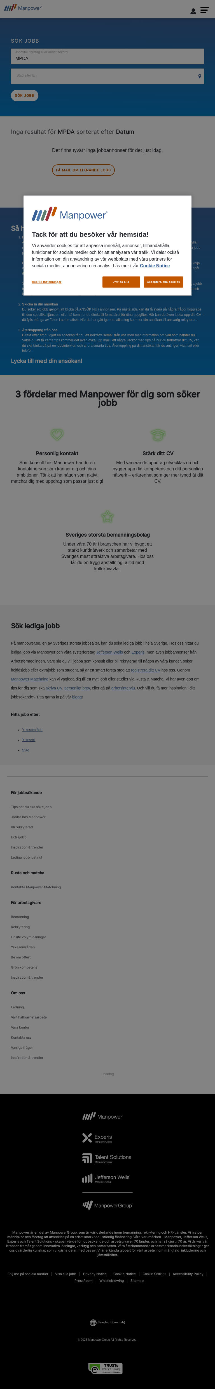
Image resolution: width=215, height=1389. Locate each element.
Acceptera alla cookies (163, 281)
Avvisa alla (121, 281)
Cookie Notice (155, 265)
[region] (107, 245)
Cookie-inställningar (46, 281)
